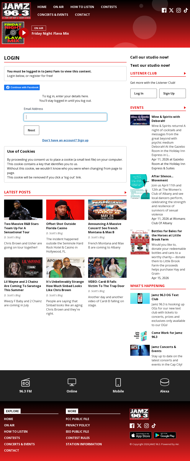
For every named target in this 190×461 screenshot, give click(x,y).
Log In (138, 93)
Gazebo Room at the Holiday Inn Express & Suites (168, 163)
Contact (82, 15)
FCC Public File (77, 419)
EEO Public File (77, 432)
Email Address (33, 109)
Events (136, 108)
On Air (58, 7)
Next (31, 130)
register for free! (41, 76)
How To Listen (82, 7)
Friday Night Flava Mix (50, 33)
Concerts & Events (52, 15)
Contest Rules (78, 438)
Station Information (84, 444)
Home (41, 7)
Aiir (177, 444)
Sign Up (169, 93)
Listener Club (143, 73)
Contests (109, 7)
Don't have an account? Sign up (65, 140)
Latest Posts (17, 192)
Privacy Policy (78, 425)
